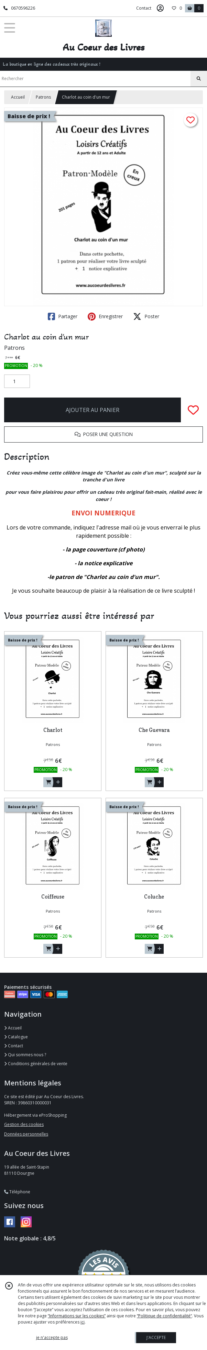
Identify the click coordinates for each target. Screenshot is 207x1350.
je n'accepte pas (52, 1337)
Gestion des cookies (24, 1124)
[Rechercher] (198, 79)
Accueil (18, 97)
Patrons (43, 97)
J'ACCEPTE (156, 1337)
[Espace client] (160, 8)
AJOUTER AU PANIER (92, 410)
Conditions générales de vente (35, 1064)
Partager (62, 316)
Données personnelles (26, 1134)
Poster (146, 316)
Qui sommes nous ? (25, 1055)
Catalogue (16, 1037)
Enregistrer (105, 316)
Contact (143, 8)
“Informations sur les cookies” (77, 1316)
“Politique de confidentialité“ (164, 1316)
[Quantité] (17, 381)
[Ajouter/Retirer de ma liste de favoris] (193, 410)
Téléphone (17, 1192)
